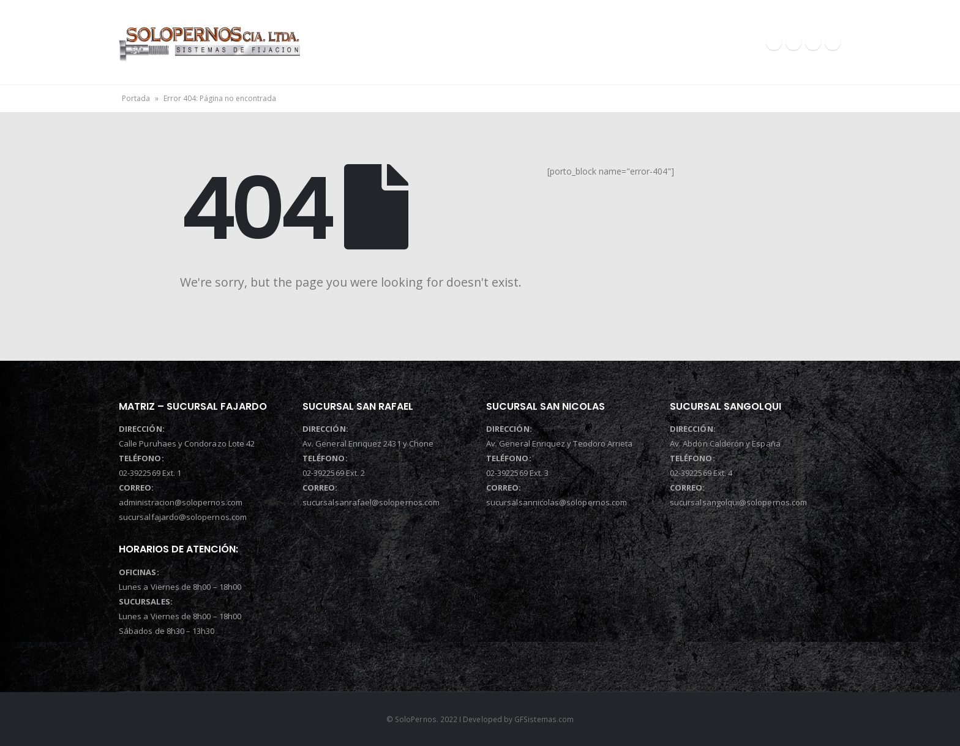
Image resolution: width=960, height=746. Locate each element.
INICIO (391, 42)
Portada (136, 98)
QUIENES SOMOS (491, 42)
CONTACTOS (689, 42)
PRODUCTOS (594, 42)
